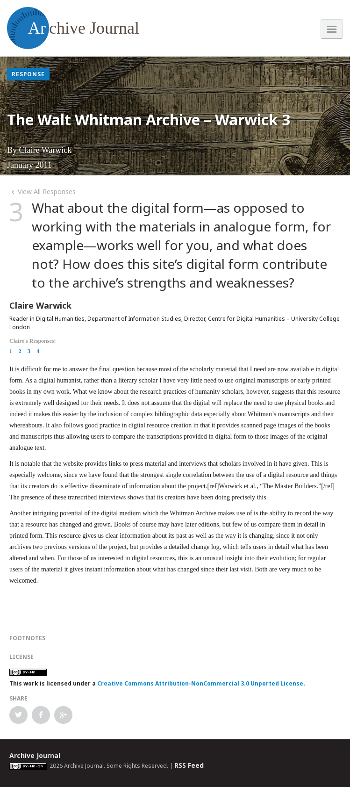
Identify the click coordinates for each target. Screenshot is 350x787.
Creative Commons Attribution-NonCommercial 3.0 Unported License (200, 683)
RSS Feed (189, 765)
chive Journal (73, 28)
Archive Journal (34, 755)
